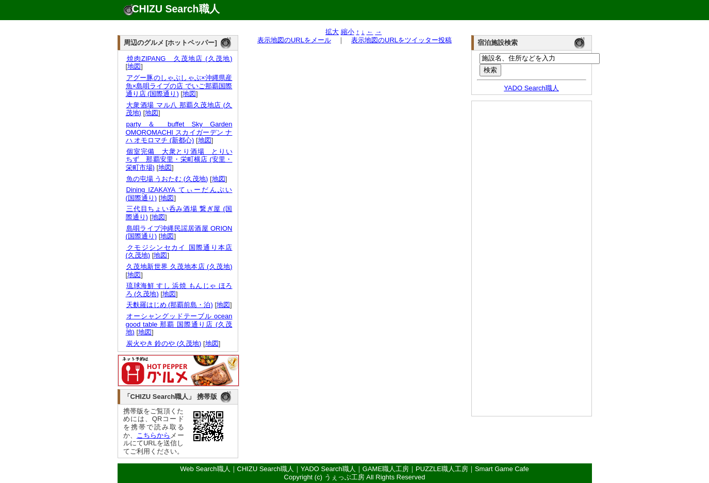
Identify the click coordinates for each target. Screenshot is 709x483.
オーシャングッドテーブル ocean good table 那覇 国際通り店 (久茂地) (179, 324)
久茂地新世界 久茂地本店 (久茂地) (179, 266)
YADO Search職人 (531, 88)
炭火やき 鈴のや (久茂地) (164, 343)
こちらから (154, 435)
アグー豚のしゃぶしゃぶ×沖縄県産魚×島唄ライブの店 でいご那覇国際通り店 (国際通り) (179, 86)
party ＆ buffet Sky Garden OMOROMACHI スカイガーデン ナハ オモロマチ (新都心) (179, 132)
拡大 (332, 32)
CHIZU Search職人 (176, 8)
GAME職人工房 (385, 469)
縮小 (347, 32)
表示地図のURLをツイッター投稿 (401, 40)
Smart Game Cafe (502, 469)
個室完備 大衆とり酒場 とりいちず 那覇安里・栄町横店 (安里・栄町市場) (179, 159)
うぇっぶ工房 (344, 477)
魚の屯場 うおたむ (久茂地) (167, 179)
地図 (134, 66)
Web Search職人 (205, 469)
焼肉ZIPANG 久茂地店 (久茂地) (179, 58)
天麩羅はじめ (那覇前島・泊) (169, 305)
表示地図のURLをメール (294, 40)
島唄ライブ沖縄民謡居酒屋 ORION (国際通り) (179, 232)
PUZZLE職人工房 (442, 469)
